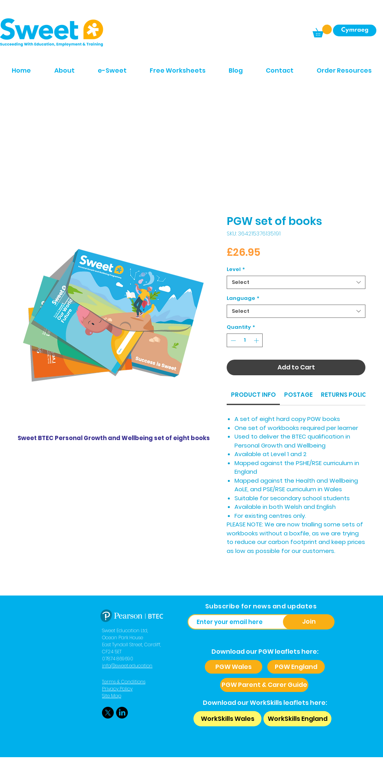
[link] (253, 394)
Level (236, 269)
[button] (322, 31)
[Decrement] (232, 340)
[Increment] (257, 340)
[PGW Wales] (233, 667)
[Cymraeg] (354, 30)
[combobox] (296, 282)
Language (243, 298)
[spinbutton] (244, 340)
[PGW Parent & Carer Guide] (264, 685)
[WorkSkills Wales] (227, 718)
